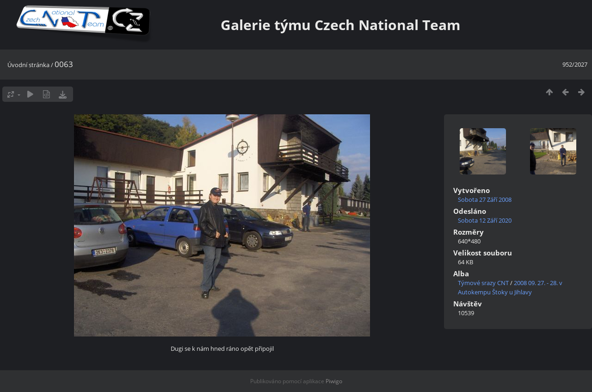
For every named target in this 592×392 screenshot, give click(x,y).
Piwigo (334, 381)
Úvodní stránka (28, 65)
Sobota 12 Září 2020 (485, 220)
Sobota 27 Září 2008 (485, 199)
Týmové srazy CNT (483, 283)
